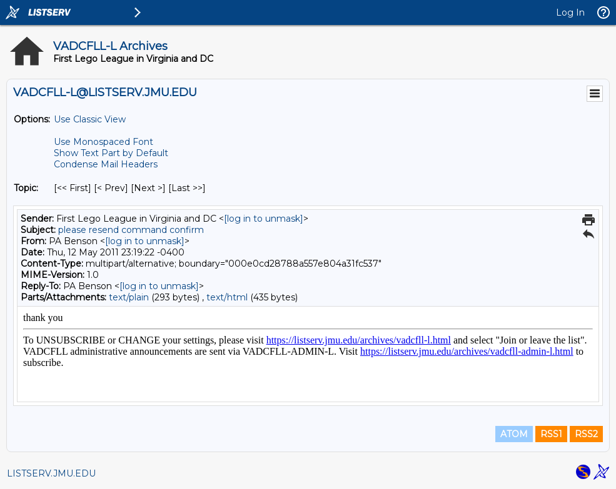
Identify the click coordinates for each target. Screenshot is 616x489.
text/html (227, 297)
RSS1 (551, 434)
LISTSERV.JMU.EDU (51, 473)
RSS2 (586, 434)
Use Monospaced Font (103, 141)
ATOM (514, 434)
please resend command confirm (131, 229)
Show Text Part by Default (111, 153)
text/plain (129, 297)
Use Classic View (90, 119)
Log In (570, 12)
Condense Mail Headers (106, 164)
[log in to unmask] (263, 218)
